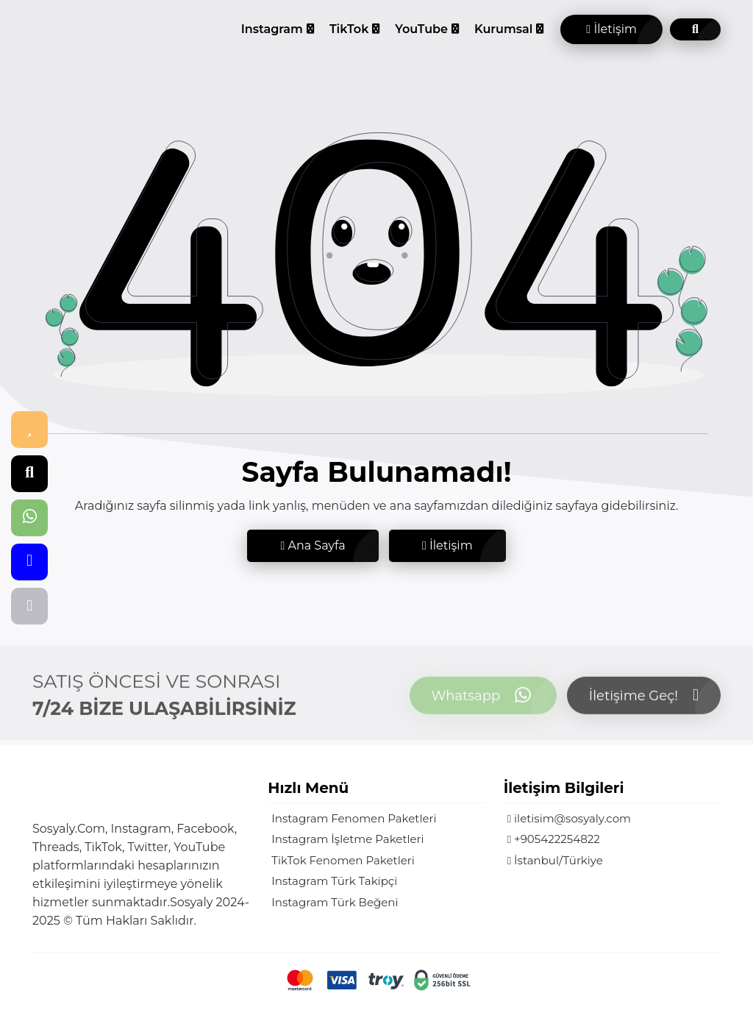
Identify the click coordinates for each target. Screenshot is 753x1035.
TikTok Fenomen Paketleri (342, 860)
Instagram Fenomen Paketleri (353, 818)
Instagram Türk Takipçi (334, 881)
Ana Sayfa (312, 545)
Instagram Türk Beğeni (334, 902)
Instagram (272, 29)
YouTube (421, 29)
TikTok (348, 29)
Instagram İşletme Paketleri (347, 839)
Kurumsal (503, 29)
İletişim (611, 29)
